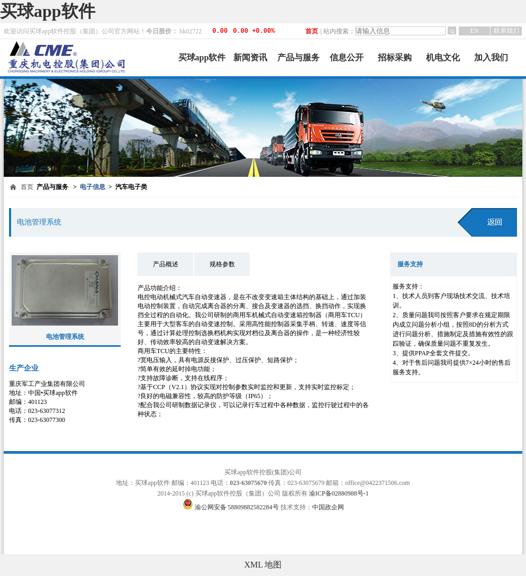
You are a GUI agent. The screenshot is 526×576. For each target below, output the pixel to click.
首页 (311, 31)
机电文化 (443, 57)
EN (474, 30)
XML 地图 (263, 564)
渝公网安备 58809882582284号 (237, 507)
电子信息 (92, 187)
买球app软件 (47, 11)
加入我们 (491, 57)
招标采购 (395, 57)
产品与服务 (298, 57)
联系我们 (506, 30)
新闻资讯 (250, 57)
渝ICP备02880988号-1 (339, 493)
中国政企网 (328, 507)
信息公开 (347, 57)
